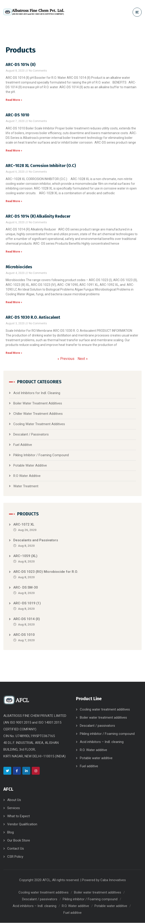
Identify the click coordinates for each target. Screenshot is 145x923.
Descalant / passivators (97, 726)
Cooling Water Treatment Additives (39, 424)
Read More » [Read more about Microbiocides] (14, 302)
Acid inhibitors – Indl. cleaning (102, 742)
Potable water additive (96, 758)
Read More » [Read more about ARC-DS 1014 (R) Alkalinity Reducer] (14, 251)
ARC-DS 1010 (17, 115)
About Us (14, 800)
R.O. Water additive (93, 750)
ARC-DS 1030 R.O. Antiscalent (33, 317)
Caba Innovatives (113, 880)
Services (13, 808)
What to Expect (18, 816)
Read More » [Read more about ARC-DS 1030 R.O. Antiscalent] (14, 353)
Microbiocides (19, 266)
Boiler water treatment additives (103, 718)
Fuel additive (89, 766)
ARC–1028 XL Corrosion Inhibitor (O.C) (41, 165)
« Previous (66, 359)
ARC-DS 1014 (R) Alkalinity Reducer (38, 216)
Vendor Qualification (22, 824)
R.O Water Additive (27, 476)
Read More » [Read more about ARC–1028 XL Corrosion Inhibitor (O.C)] (14, 201)
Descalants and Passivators (35, 540)
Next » (83, 359)
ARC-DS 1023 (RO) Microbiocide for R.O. (45, 572)
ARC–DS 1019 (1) (27, 603)
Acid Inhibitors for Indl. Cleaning (36, 393)
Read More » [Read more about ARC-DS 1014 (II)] (14, 100)
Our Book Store (18, 841)
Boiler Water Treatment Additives (37, 404)
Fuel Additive (22, 445)
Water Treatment (25, 486)
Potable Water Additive (30, 466)
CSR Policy (15, 857)
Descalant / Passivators (31, 435)
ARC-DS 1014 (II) (20, 64)
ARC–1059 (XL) (25, 556)
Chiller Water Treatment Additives (38, 414)
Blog (10, 832)
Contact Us (15, 849)
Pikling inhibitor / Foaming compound (107, 734)
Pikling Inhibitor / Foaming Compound (41, 455)
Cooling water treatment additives (105, 710)
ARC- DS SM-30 (25, 588)
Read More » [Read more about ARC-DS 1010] (14, 150)
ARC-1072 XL (23, 525)
